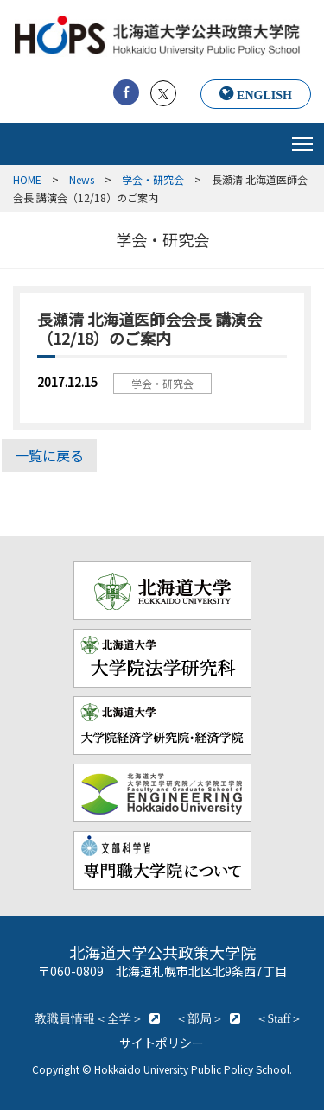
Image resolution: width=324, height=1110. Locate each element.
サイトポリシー (161, 1042)
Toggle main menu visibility (303, 140)
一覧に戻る (49, 455)
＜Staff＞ (279, 1018)
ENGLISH (264, 95)
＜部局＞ (199, 1018)
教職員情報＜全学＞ (89, 1018)
